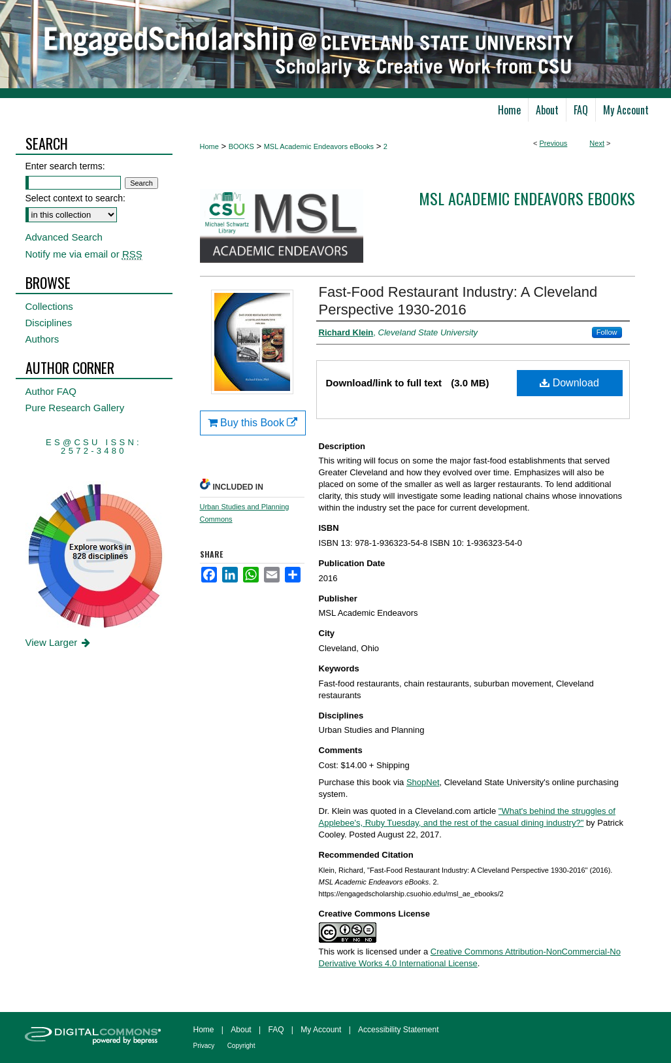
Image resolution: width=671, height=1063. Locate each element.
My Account (321, 1029)
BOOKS (241, 146)
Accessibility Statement (398, 1029)
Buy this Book (253, 422)
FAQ (276, 1029)
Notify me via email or (83, 254)
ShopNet (423, 782)
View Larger (59, 642)
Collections (49, 306)
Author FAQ (50, 391)
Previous (554, 143)
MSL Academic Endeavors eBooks (319, 146)
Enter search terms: (65, 166)
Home (209, 146)
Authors (42, 339)
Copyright (241, 1045)
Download (569, 382)
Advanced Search (64, 237)
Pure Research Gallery (75, 407)
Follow (607, 332)
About (241, 1029)
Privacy (204, 1045)
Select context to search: (75, 198)
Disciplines (49, 322)
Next (596, 143)
